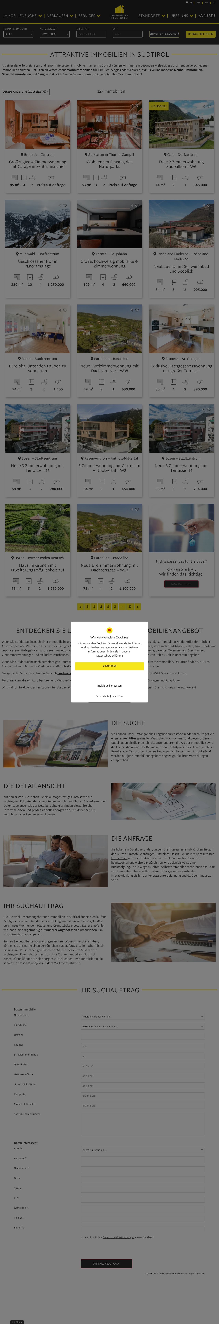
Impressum (117, 696)
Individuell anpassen (109, 686)
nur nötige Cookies (109, 676)
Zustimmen (110, 666)
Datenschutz (102, 696)
